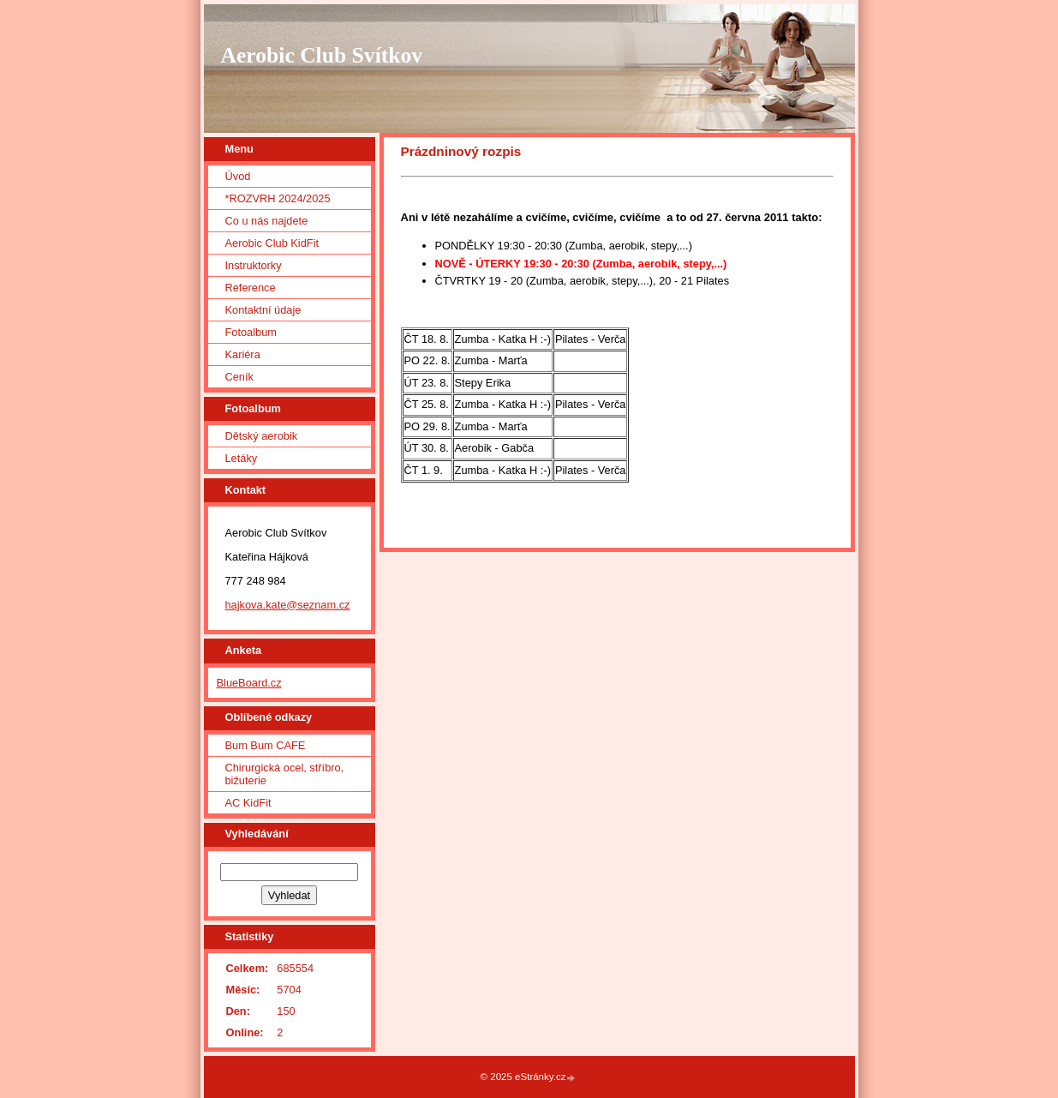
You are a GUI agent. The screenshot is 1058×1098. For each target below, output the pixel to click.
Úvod (238, 176)
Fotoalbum (251, 332)
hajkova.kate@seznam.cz (287, 604)
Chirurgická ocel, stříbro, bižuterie (284, 774)
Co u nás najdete (266, 220)
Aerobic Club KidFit (272, 243)
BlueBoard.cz (249, 682)
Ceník (239, 376)
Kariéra (242, 354)
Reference (250, 287)
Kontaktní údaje (263, 309)
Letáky (241, 458)
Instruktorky (253, 265)
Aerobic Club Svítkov (322, 55)
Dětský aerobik (261, 435)
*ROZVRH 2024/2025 (278, 198)
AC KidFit (248, 802)
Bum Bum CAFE (265, 745)
